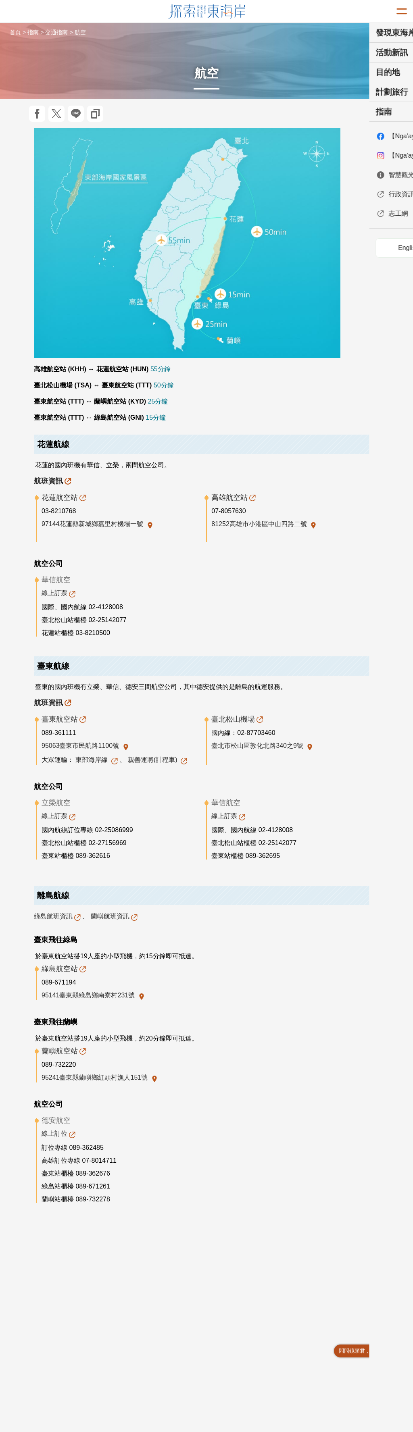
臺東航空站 (60, 719)
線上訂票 (54, 592)
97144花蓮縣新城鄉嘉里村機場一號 (93, 523)
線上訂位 (54, 1133)
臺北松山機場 (233, 719)
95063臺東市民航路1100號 (81, 745)
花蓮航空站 (60, 497)
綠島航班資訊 (53, 916)
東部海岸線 (92, 759)
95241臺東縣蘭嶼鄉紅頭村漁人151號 (96, 1077)
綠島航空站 (60, 969)
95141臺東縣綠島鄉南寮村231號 (89, 995)
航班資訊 (48, 481)
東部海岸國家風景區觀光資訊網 (206, 11)
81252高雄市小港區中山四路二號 (260, 523)
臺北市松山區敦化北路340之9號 (258, 745)
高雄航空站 (229, 497)
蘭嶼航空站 (60, 1051)
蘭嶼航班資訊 (110, 916)
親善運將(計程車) (153, 759)
